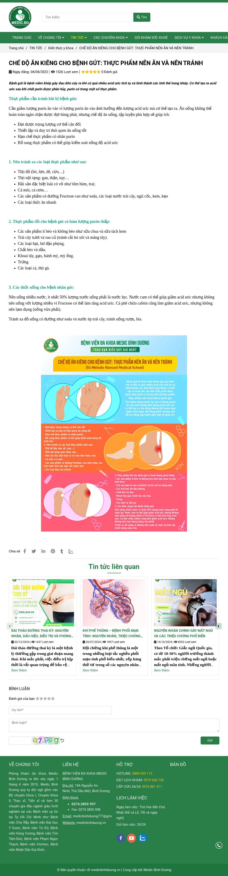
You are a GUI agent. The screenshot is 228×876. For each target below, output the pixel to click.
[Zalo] (73, 551)
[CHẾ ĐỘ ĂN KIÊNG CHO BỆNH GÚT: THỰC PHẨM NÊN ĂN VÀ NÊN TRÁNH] (20, 17)
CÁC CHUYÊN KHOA (111, 38)
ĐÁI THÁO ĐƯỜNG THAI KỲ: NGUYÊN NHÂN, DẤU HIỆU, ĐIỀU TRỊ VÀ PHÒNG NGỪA (41, 634)
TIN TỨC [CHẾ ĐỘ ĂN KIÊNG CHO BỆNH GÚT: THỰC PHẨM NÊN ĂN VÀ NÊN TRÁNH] (35, 48)
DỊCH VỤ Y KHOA (189, 38)
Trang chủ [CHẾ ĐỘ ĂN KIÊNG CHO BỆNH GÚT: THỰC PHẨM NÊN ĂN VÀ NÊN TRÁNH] (16, 48)
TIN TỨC (79, 38)
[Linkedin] (43, 551)
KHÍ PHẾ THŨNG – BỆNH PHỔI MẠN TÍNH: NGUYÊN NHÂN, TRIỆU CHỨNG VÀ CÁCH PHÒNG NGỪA (111, 634)
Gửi (210, 740)
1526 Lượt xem (64, 72)
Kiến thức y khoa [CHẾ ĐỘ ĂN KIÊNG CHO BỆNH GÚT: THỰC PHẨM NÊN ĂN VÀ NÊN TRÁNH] (60, 48)
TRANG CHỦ (21, 38)
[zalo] (142, 838)
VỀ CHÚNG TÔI (51, 38)
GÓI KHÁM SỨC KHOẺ (151, 38)
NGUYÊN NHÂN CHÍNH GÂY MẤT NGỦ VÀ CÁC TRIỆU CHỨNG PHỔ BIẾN (183, 633)
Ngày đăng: (19, 72)
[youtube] (131, 838)
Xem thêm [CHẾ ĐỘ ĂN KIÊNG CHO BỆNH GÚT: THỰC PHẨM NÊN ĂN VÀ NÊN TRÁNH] (19, 670)
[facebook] (120, 838)
